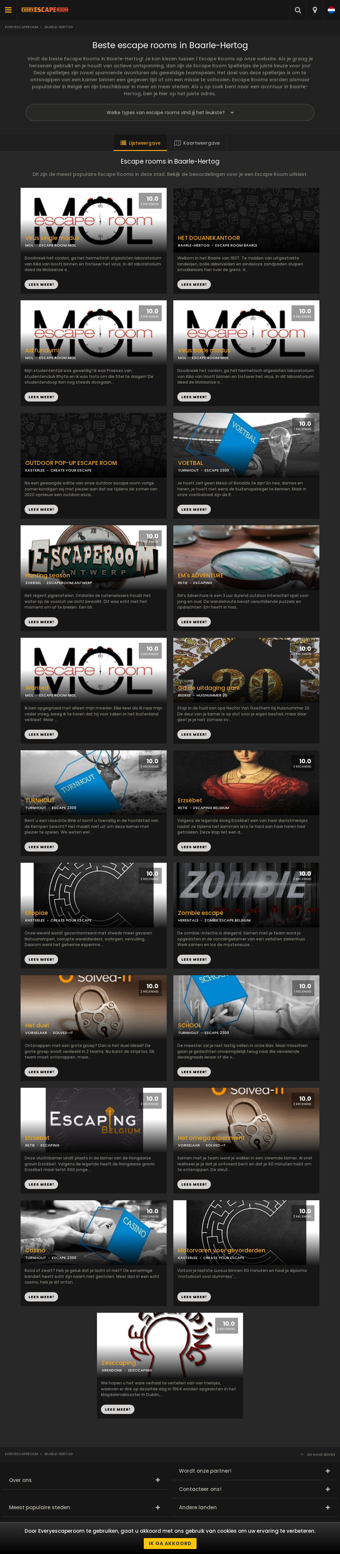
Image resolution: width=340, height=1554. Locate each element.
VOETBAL (190, 463)
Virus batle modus (204, 350)
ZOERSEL (33, 582)
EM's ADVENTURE (200, 575)
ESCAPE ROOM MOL (210, 357)
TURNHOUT (188, 470)
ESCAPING (202, 582)
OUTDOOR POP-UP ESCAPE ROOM (71, 463)
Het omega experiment (211, 1138)
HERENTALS (188, 920)
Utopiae (36, 913)
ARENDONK (112, 1370)
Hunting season (47, 575)
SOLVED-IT (63, 1032)
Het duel (37, 1025)
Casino (35, 1250)
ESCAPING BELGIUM (211, 807)
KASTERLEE (35, 470)
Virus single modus (52, 238)
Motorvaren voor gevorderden (221, 1250)
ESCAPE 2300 (217, 470)
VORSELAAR (36, 1032)
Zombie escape (200, 913)
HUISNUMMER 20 (212, 695)
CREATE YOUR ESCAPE (71, 470)
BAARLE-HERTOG (194, 245)
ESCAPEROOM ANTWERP (69, 582)
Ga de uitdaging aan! (208, 688)
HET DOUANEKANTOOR (209, 238)
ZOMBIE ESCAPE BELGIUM (227, 920)
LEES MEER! (194, 284)
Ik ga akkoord (170, 1543)
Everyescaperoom (21, 27)
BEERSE (184, 695)
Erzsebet (37, 1138)
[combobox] (314, 10)
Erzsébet (190, 800)
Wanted (36, 688)
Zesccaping (119, 1363)
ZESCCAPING (140, 1370)
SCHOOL (189, 1025)
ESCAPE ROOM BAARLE (236, 245)
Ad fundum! (42, 350)
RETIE (183, 582)
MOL (182, 357)
